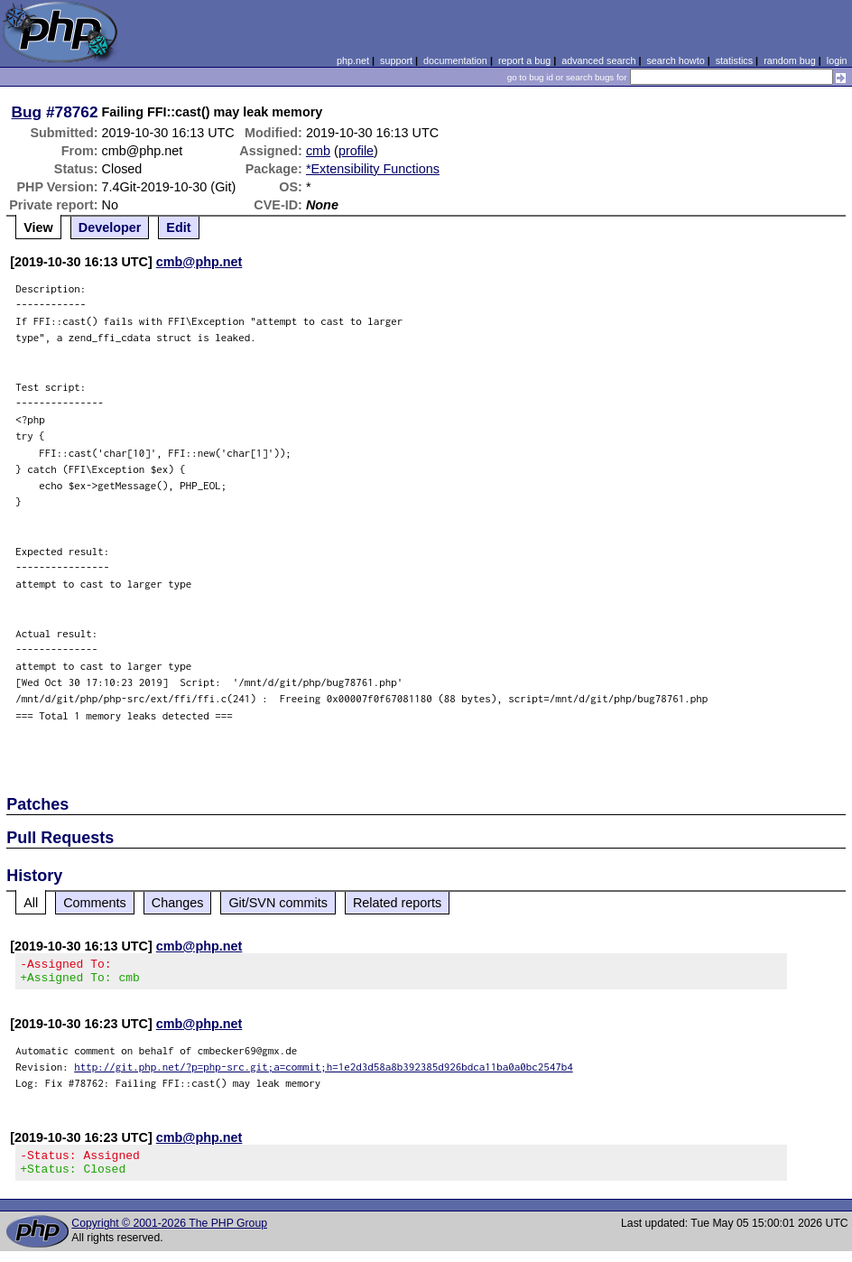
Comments (94, 902)
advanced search (598, 60)
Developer (110, 227)
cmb (318, 151)
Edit (178, 227)
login (837, 60)
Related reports (397, 902)
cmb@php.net (199, 262)
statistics (734, 60)
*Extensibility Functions (373, 169)
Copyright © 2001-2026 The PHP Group (169, 1234)
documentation (455, 60)
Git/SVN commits (278, 902)
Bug (27, 112)
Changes (178, 902)
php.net (353, 60)
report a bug (524, 60)
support (396, 60)
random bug (790, 60)
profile (356, 151)
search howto (675, 60)
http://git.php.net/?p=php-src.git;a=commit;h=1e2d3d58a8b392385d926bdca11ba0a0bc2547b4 (323, 1072)
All (30, 902)
